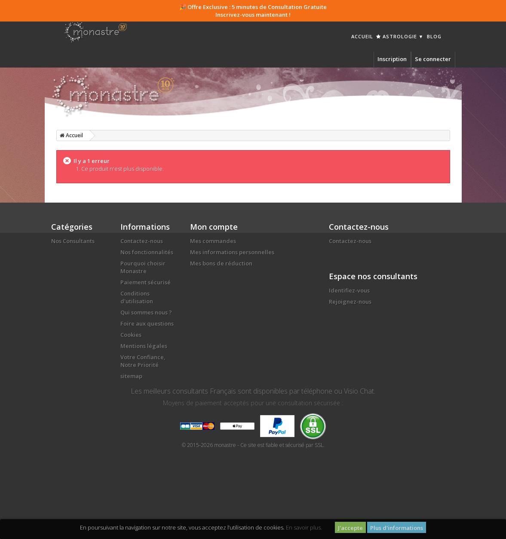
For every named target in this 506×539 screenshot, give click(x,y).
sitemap (131, 376)
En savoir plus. (304, 527)
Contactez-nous (141, 241)
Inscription (392, 59)
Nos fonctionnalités (146, 252)
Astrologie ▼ (400, 36)
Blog (434, 36)
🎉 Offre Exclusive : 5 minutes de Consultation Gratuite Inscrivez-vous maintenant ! (253, 10)
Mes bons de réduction (221, 263)
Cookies (130, 335)
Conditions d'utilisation (136, 297)
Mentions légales (143, 346)
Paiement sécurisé (145, 282)
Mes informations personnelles (232, 252)
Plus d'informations (396, 528)
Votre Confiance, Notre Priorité (143, 361)
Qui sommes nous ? (146, 312)
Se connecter (433, 59)
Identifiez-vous (349, 290)
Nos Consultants (73, 241)
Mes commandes (213, 241)
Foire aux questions (147, 323)
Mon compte (214, 227)
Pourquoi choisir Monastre (143, 267)
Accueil (362, 36)
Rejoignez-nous (350, 301)
